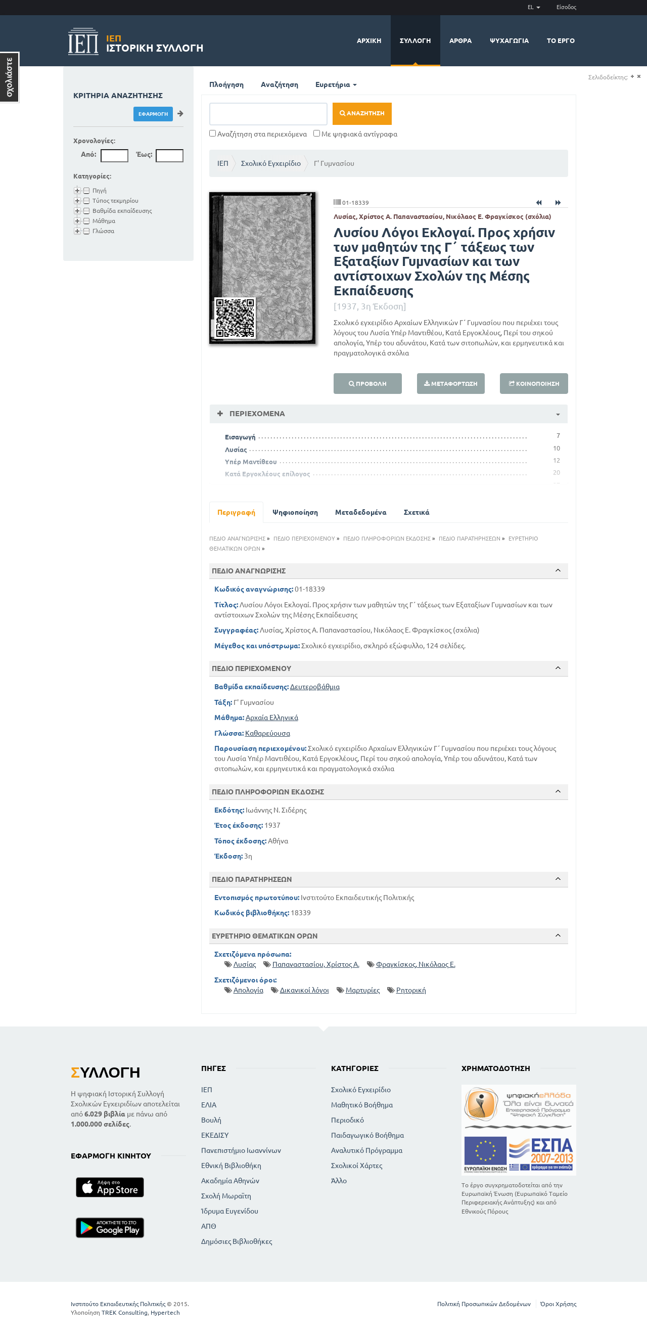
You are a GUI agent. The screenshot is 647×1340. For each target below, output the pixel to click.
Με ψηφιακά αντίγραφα (355, 134)
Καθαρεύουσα (267, 733)
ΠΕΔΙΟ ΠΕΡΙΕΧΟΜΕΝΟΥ (304, 538)
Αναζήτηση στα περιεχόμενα (258, 134)
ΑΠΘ (208, 1226)
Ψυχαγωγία (509, 40)
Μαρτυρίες (363, 990)
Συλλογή (415, 40)
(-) (638, 76)
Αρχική (369, 40)
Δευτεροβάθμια (315, 687)
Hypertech (165, 1312)
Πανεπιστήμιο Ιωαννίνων (241, 1150)
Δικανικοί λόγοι (304, 990)
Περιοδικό (347, 1120)
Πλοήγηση (226, 84)
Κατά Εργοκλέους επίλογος (267, 473)
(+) (632, 76)
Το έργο (561, 40)
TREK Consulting (125, 1312)
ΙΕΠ (222, 163)
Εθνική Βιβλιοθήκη (231, 1166)
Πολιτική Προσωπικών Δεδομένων (484, 1304)
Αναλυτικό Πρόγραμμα (366, 1150)
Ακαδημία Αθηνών (230, 1181)
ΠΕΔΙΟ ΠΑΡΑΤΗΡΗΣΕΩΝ (469, 538)
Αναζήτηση (279, 84)
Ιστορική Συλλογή (155, 42)
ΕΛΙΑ (208, 1105)
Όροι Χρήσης (558, 1304)
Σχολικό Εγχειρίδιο (271, 163)
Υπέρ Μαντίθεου (251, 461)
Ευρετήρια (336, 84)
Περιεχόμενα (256, 413)
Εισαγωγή (240, 436)
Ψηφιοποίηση (295, 512)
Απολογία (248, 990)
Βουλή (211, 1120)
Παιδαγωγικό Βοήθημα (367, 1135)
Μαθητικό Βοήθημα (362, 1105)
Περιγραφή (236, 512)
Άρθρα (460, 40)
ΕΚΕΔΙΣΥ (214, 1135)
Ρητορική (411, 990)
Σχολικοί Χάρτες (356, 1166)
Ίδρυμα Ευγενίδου (229, 1211)
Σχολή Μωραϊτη (226, 1196)
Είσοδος (566, 7)
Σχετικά (417, 512)
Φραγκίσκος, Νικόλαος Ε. (415, 964)
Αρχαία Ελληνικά (272, 717)
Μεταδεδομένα (361, 512)
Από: (88, 154)
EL (534, 7)
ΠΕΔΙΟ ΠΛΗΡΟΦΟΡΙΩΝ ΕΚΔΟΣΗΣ (387, 538)
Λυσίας (236, 449)
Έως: (144, 154)
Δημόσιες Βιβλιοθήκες (236, 1241)
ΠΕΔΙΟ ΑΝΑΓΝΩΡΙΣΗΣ (237, 538)
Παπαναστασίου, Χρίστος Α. (315, 964)
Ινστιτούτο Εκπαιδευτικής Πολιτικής (118, 1304)
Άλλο (339, 1181)
